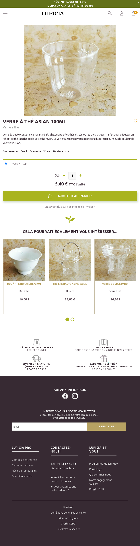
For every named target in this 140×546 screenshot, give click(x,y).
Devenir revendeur (22, 476)
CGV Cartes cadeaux (68, 529)
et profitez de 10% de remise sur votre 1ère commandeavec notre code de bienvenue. (69, 414)
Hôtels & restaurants (24, 470)
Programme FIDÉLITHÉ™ (102, 463)
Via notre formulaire (62, 468)
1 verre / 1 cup (18, 163)
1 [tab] (67, 319)
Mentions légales (68, 518)
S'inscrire (106, 426)
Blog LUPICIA (96, 489)
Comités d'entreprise (24, 459)
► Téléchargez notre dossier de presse (63, 479)
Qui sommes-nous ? (100, 474)
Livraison (68, 507)
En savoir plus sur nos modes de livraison (70, 206)
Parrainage (95, 469)
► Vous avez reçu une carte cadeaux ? (63, 488)
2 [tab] (72, 319)
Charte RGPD (68, 523)
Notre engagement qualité (100, 481)
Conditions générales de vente (68, 512)
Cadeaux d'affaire (22, 465)
